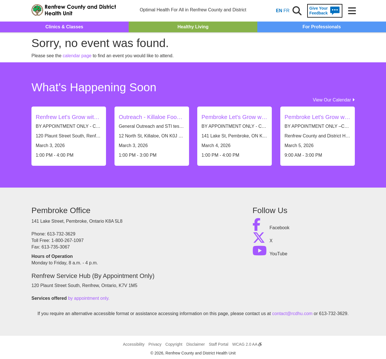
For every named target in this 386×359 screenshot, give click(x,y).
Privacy (155, 344)
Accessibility (134, 344)
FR (286, 10)
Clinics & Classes (64, 26)
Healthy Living (192, 26)
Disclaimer (195, 344)
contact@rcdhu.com (292, 313)
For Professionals (321, 26)
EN (279, 10)
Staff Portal (218, 344)
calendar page (77, 55)
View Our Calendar (334, 99)
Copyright (174, 344)
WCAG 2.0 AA (247, 344)
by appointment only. (88, 298)
